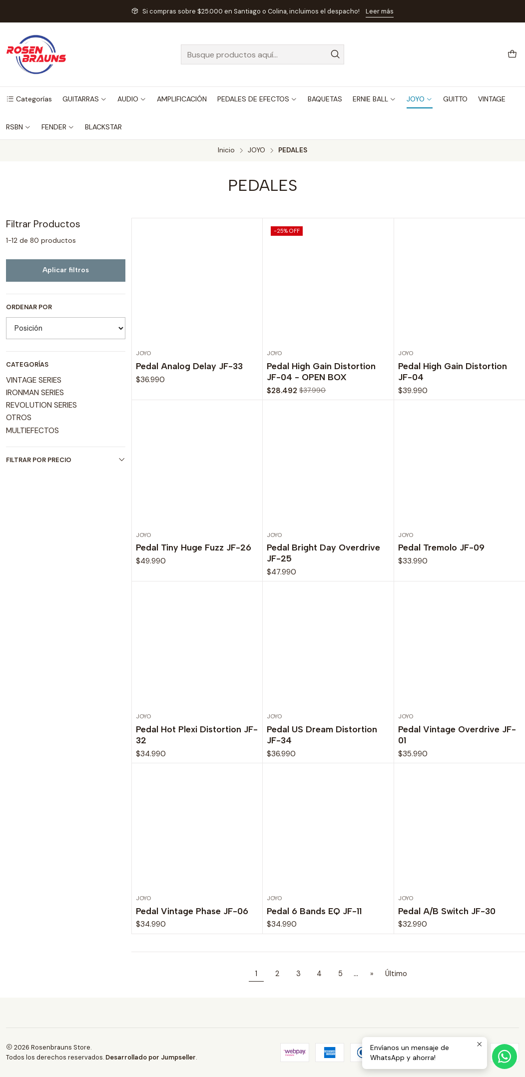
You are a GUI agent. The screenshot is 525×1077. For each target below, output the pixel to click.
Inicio (226, 150)
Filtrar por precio (65, 460)
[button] (29, 98)
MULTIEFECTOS (32, 431)
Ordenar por (29, 307)
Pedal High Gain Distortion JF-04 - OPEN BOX (321, 371)
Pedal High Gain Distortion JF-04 (452, 371)
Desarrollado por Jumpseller (150, 1057)
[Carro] (512, 54)
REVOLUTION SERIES (41, 405)
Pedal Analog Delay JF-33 (189, 366)
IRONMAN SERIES (35, 393)
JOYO (256, 150)
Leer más (380, 11)
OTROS (18, 418)
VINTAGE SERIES (33, 380)
